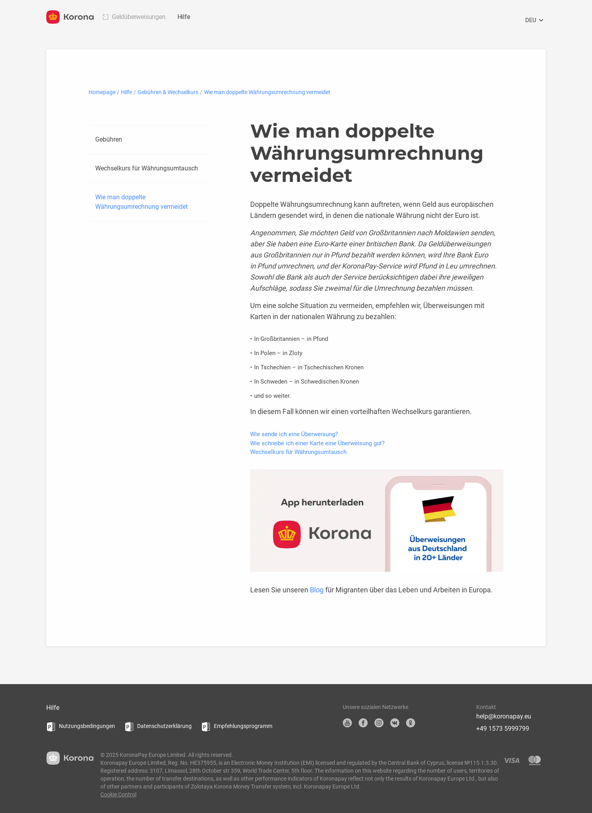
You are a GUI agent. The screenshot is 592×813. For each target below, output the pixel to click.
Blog (317, 590)
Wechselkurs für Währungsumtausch (146, 168)
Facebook (363, 723)
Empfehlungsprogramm (243, 726)
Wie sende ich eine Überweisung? (294, 434)
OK (410, 723)
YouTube (347, 723)
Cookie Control (118, 794)
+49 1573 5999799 (502, 728)
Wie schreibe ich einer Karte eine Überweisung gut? (317, 443)
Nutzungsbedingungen (87, 726)
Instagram (379, 723)
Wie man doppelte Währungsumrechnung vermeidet (141, 201)
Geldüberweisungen (139, 17)
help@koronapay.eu (503, 716)
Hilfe (183, 17)
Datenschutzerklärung (164, 726)
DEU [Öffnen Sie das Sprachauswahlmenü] (535, 20)
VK (395, 723)
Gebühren (108, 139)
